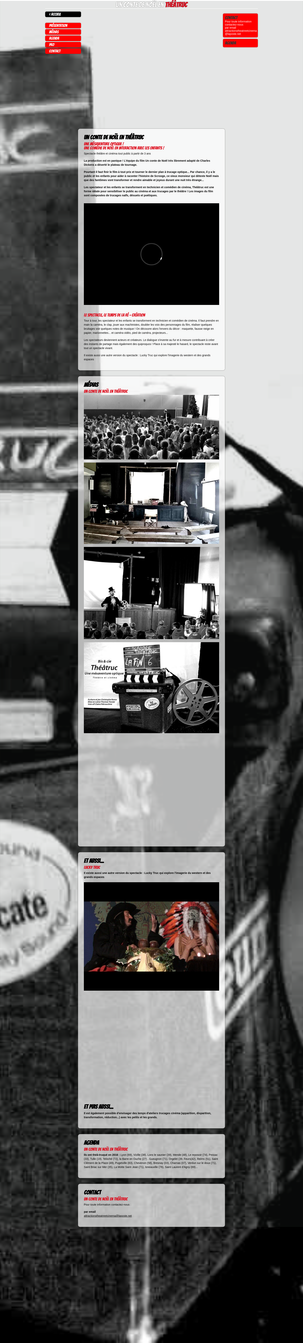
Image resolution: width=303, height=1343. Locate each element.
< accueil (55, 14)
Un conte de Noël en (151, 5)
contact (54, 51)
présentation (58, 25)
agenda (54, 38)
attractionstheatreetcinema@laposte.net (108, 1215)
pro (51, 45)
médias (54, 32)
